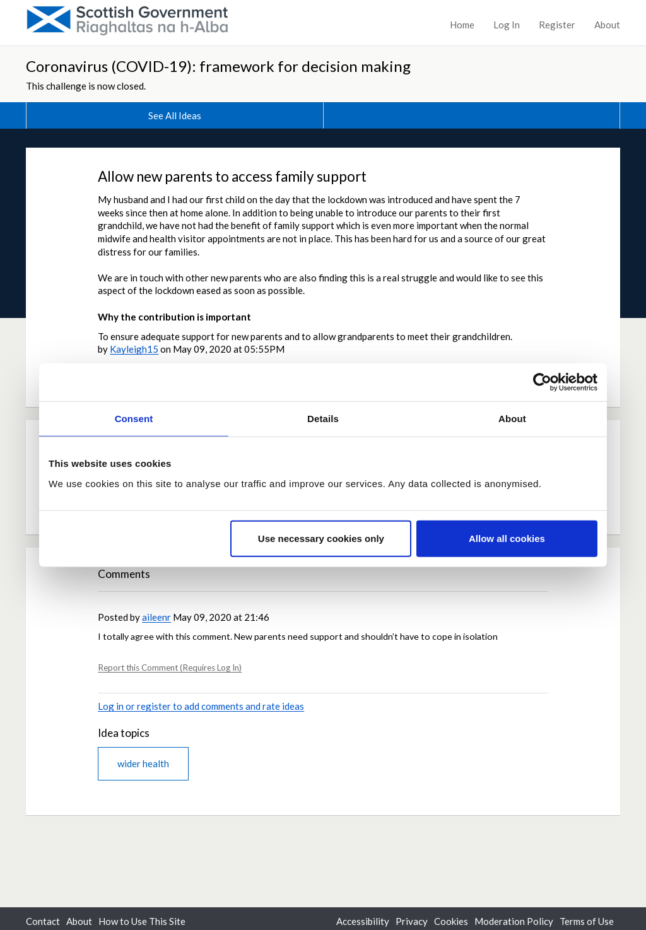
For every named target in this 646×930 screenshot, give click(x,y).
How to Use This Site (141, 921)
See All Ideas (174, 115)
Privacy (412, 921)
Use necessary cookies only (321, 538)
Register (557, 24)
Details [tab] (323, 418)
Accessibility (362, 921)
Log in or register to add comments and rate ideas (201, 706)
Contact (43, 921)
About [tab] (512, 418)
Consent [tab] (134, 418)
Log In (506, 24)
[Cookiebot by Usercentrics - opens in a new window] (542, 382)
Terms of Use (587, 921)
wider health (143, 763)
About (607, 24)
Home (462, 24)
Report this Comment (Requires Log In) (170, 667)
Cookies (451, 921)
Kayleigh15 (134, 349)
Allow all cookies (507, 538)
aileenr (156, 617)
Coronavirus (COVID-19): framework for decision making (218, 66)
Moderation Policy (513, 921)
